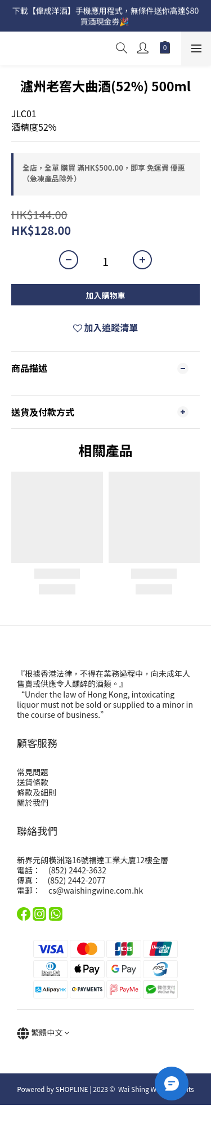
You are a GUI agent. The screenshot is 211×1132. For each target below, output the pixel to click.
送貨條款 (32, 782)
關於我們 (32, 802)
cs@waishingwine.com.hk (95, 890)
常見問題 (32, 772)
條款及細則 (36, 792)
